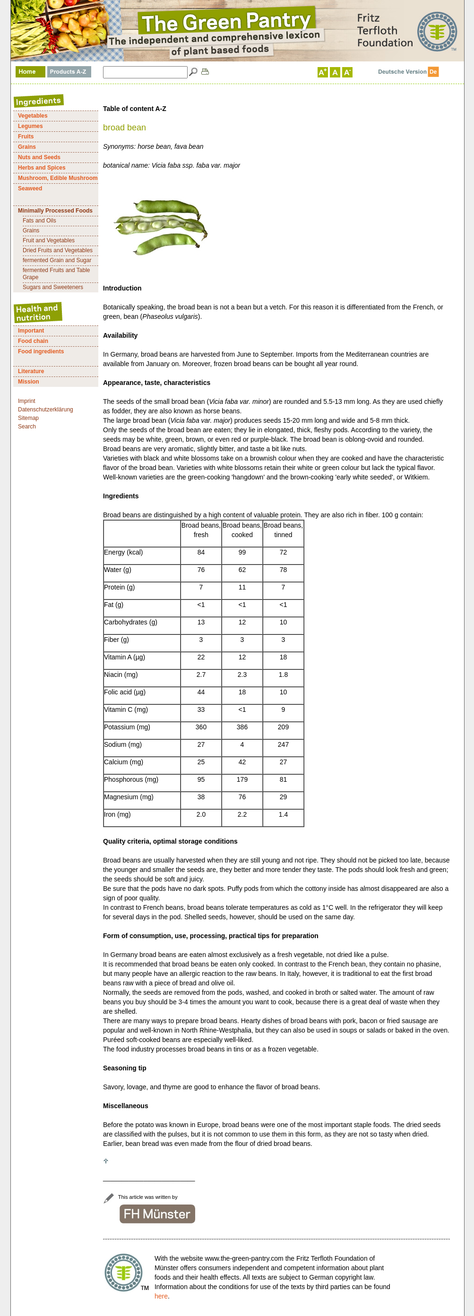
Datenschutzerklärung (45, 409)
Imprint (26, 401)
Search (27, 426)
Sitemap (28, 418)
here (161, 1296)
